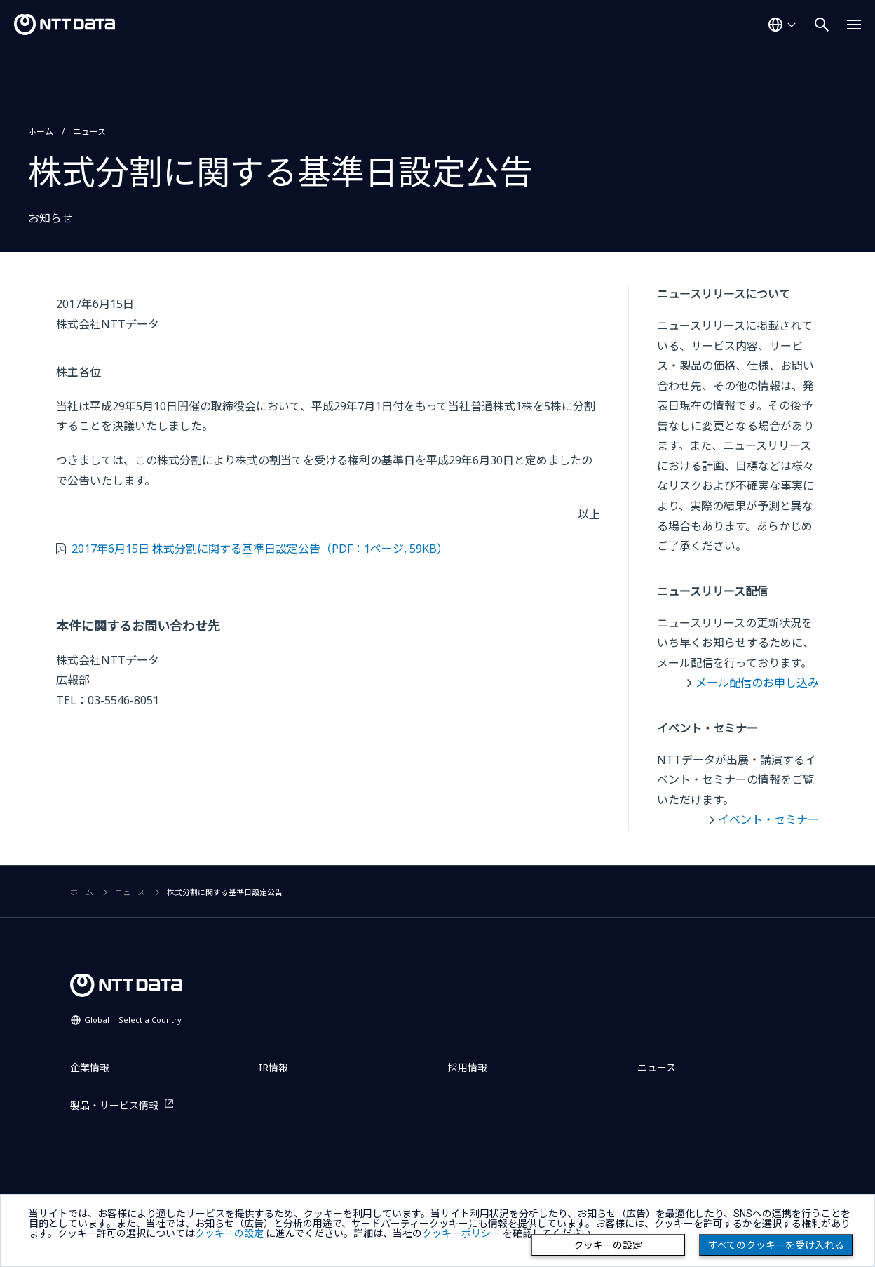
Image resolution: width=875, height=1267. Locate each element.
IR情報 (273, 1067)
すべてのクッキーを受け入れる (776, 1245)
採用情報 (467, 1067)
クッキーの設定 (608, 1245)
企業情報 (89, 1067)
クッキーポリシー (461, 1233)
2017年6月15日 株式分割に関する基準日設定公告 (260, 548)
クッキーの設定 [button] (229, 1233)
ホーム (40, 132)
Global (133, 1019)
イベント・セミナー (768, 819)
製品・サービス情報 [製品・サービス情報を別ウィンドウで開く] (114, 1105)
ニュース (89, 132)
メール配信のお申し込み (757, 682)
